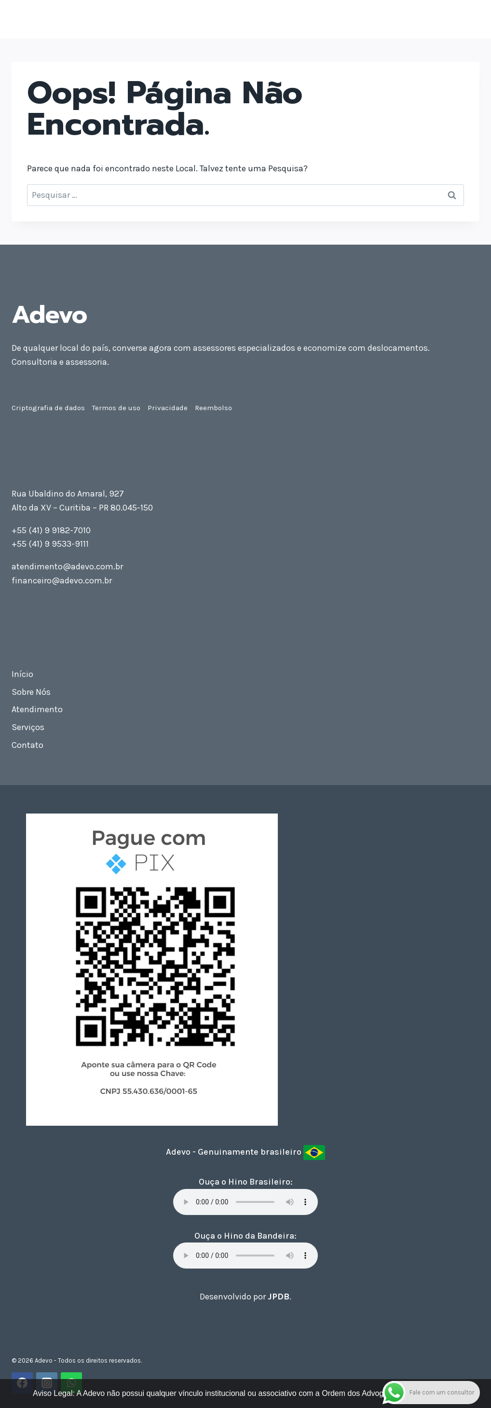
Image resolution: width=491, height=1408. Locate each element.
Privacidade (168, 407)
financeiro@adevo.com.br (62, 580)
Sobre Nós (31, 692)
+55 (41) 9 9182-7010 (51, 530)
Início (22, 674)
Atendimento (37, 709)
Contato (27, 745)
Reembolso (213, 407)
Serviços (28, 727)
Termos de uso (116, 407)
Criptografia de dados (48, 407)
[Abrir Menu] (470, 19)
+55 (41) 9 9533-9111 (50, 543)
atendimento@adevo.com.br (67, 566)
